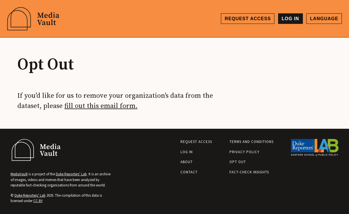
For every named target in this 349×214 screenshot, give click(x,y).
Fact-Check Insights (249, 172)
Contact (189, 172)
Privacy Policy (244, 151)
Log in (290, 18)
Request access (248, 18)
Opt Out (237, 161)
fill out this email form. (100, 106)
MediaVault (19, 174)
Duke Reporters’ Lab (71, 174)
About (186, 161)
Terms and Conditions (251, 141)
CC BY (37, 200)
